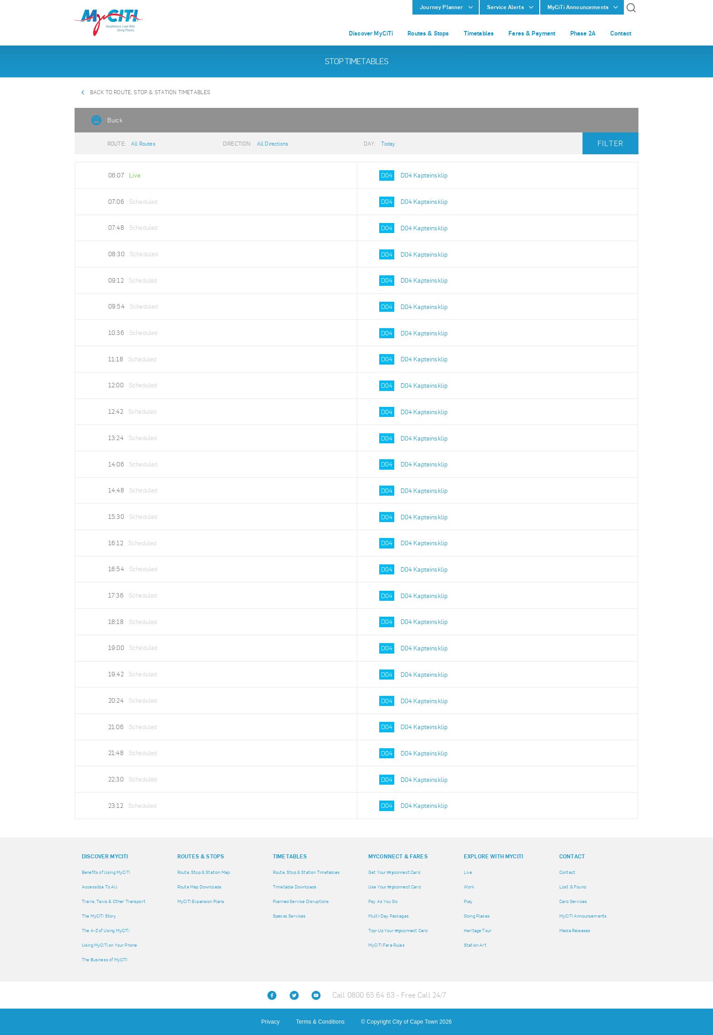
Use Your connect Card (394, 886)
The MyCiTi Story (99, 915)
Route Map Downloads (199, 886)
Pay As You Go (382, 901)
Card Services (573, 901)
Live (468, 872)
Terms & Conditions (320, 1022)
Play (468, 901)
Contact (567, 872)
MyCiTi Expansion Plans (201, 901)
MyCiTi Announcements (583, 915)
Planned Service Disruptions (301, 901)
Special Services (289, 915)
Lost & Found (572, 886)
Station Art (475, 945)
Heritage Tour (478, 930)
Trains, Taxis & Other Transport (114, 901)
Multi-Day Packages (388, 915)
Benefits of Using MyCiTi (106, 872)
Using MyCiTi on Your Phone (109, 945)
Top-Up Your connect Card (397, 930)
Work (469, 886)
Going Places (477, 915)
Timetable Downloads (294, 886)
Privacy (270, 1022)
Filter (610, 143)
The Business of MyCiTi (105, 959)
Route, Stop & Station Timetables (306, 872)
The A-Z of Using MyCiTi (106, 930)
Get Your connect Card (394, 872)
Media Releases (574, 930)
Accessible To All (99, 886)
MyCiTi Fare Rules (386, 945)
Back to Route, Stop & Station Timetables (150, 92)
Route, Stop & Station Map (203, 872)
